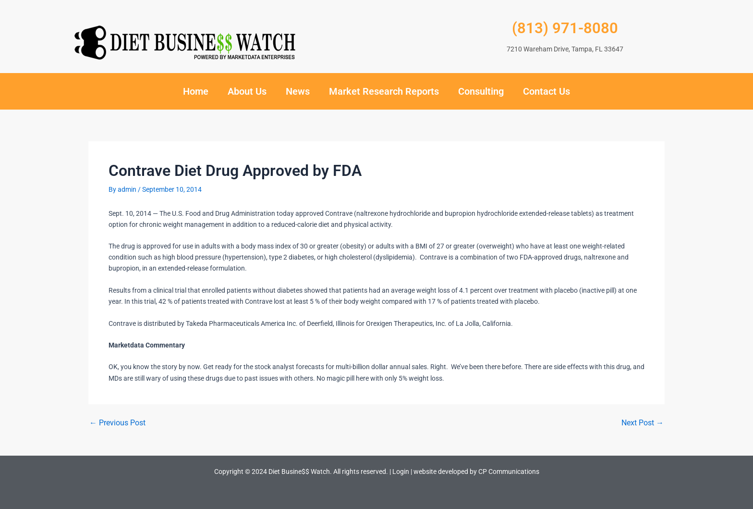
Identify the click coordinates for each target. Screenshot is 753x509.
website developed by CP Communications (476, 471)
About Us (247, 91)
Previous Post (117, 423)
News (298, 91)
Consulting (481, 91)
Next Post (642, 423)
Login (400, 471)
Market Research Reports (384, 91)
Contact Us (546, 91)
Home (195, 91)
